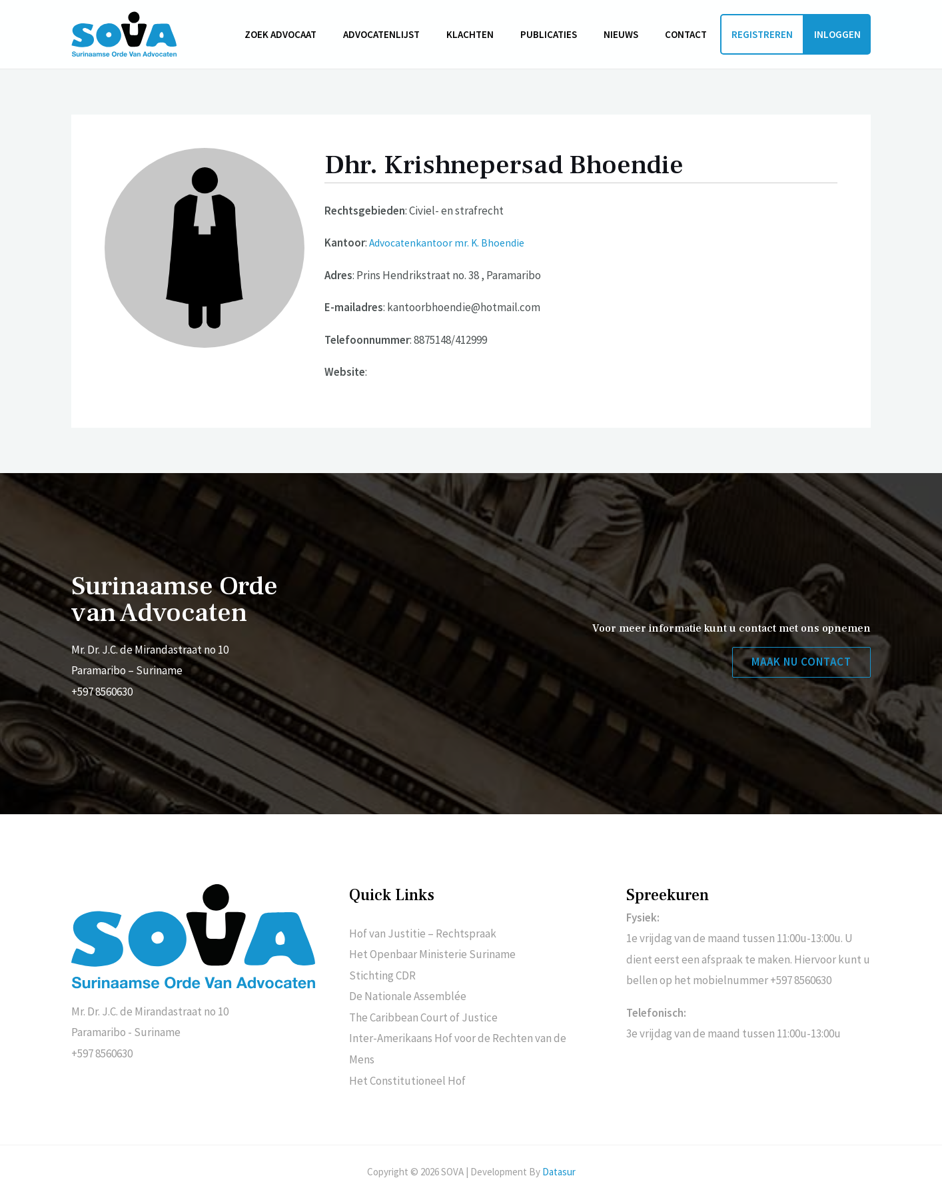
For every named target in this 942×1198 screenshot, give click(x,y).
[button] (799, 663)
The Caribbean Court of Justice (423, 1017)
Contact (689, 34)
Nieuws (631, 34)
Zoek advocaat (317, 34)
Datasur (559, 1171)
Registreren (762, 34)
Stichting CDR (382, 975)
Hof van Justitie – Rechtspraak (422, 933)
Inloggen (837, 34)
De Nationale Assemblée (407, 996)
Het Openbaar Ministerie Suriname (432, 954)
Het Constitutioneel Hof (407, 1080)
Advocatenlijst (411, 34)
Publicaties (565, 34)
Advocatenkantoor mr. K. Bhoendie (451, 242)
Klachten (493, 34)
